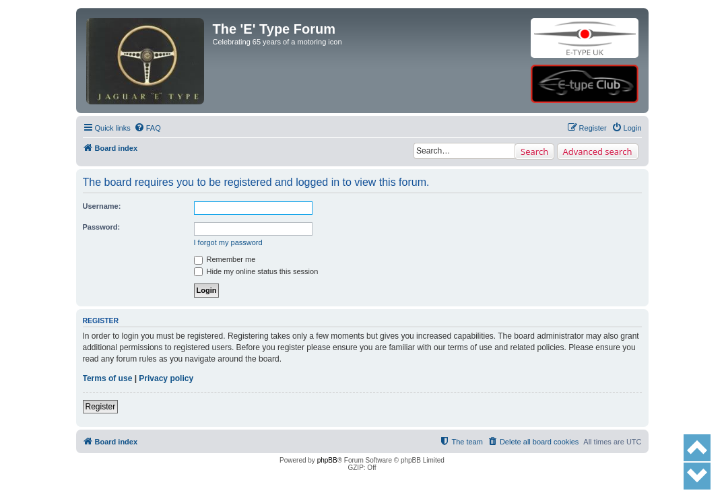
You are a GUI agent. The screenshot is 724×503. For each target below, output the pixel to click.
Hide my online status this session (256, 271)
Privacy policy (166, 378)
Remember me (225, 259)
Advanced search (597, 151)
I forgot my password (228, 242)
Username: (102, 206)
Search (534, 151)
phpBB (327, 460)
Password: (102, 227)
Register (101, 406)
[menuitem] (147, 128)
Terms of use (108, 378)
